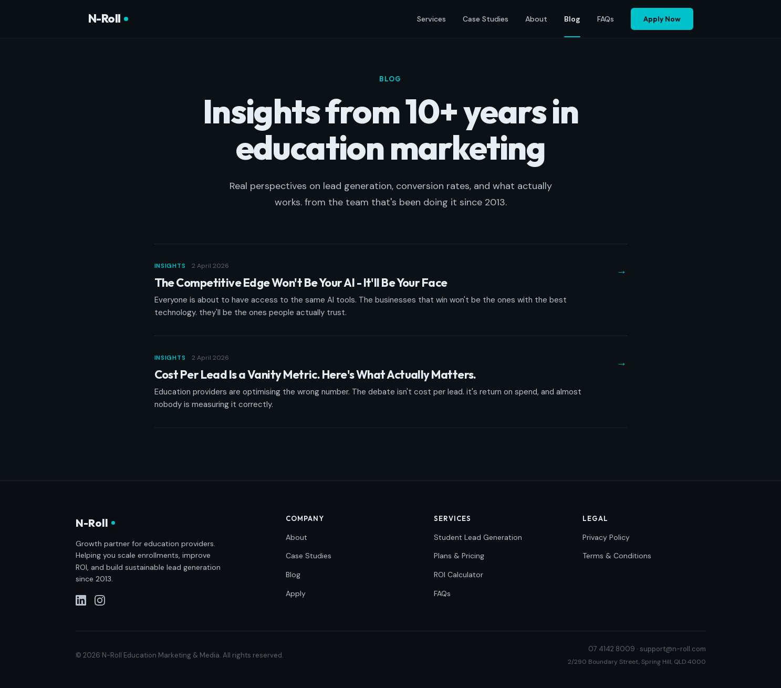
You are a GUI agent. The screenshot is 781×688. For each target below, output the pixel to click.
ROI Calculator (458, 574)
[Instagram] (100, 600)
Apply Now (662, 19)
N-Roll (108, 18)
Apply (296, 593)
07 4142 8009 (611, 648)
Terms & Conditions (616, 555)
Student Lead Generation (478, 537)
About (536, 19)
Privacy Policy (606, 537)
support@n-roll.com (673, 648)
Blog (572, 19)
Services (431, 19)
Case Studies (485, 19)
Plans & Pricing (459, 555)
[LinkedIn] (81, 600)
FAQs (605, 19)
